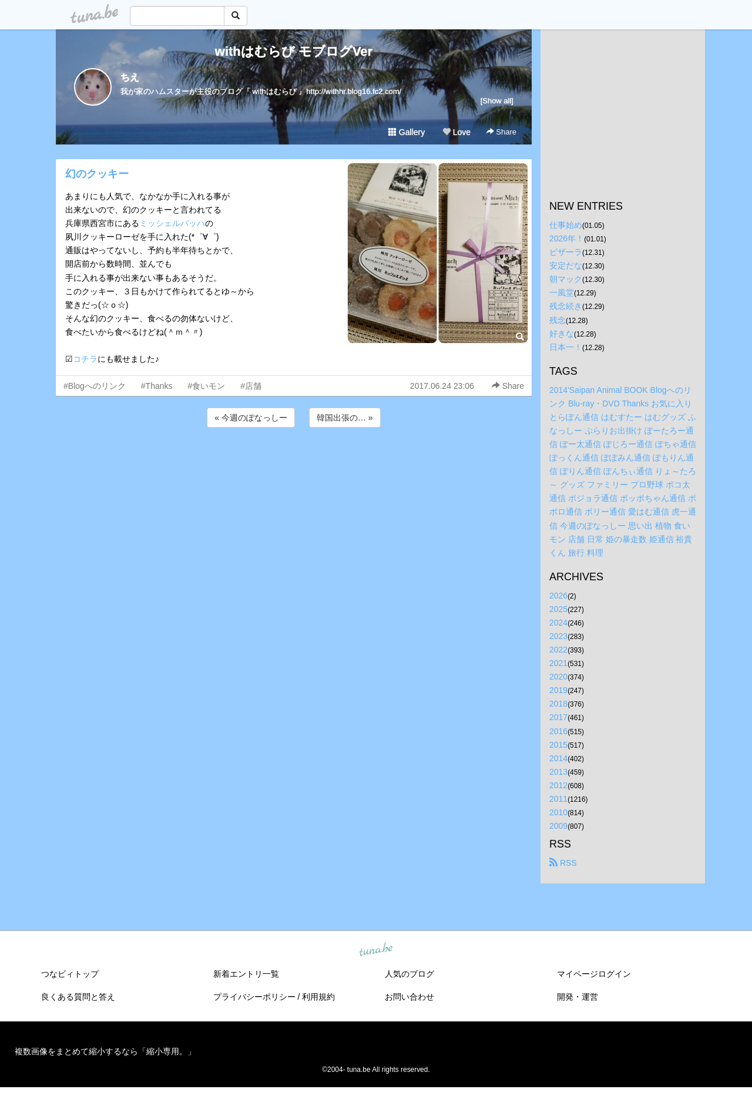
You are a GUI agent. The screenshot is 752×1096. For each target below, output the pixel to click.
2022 (558, 649)
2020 (558, 676)
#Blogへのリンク (94, 386)
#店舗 (250, 386)
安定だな (565, 265)
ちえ (129, 77)
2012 (558, 785)
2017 (558, 717)
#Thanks (157, 386)
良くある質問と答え (78, 996)
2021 (558, 663)
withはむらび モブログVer (293, 51)
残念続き (565, 306)
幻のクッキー (97, 174)
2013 (558, 771)
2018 (558, 703)
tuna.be (375, 950)
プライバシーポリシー (254, 996)
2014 (558, 758)
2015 (558, 744)
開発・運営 (577, 996)
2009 (558, 826)
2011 (558, 798)
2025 (558, 609)
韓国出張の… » (345, 417)
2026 (558, 595)
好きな (561, 333)
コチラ (85, 359)
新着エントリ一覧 (246, 974)
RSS (563, 863)
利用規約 (318, 996)
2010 (558, 812)
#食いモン (207, 386)
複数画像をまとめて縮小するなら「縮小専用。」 (105, 1051)
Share (501, 131)
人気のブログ (409, 974)
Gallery (406, 132)
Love (456, 132)
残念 (557, 320)
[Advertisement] (294, 461)
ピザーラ (565, 252)
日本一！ (565, 347)
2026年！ (566, 238)
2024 (558, 622)
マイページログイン (594, 974)
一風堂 (561, 292)
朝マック (565, 279)
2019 (558, 690)
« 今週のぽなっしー (250, 417)
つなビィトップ (70, 974)
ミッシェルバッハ (172, 223)
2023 (558, 636)
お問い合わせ (409, 996)
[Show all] (497, 100)
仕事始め (565, 225)
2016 (558, 731)
